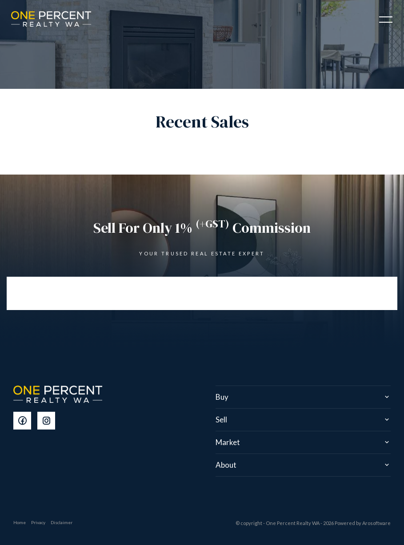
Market (228, 442)
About (226, 464)
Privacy (38, 522)
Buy (222, 397)
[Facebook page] (25, 421)
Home (19, 522)
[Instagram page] (48, 421)
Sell (221, 419)
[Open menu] (386, 19)
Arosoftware (376, 523)
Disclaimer (61, 522)
